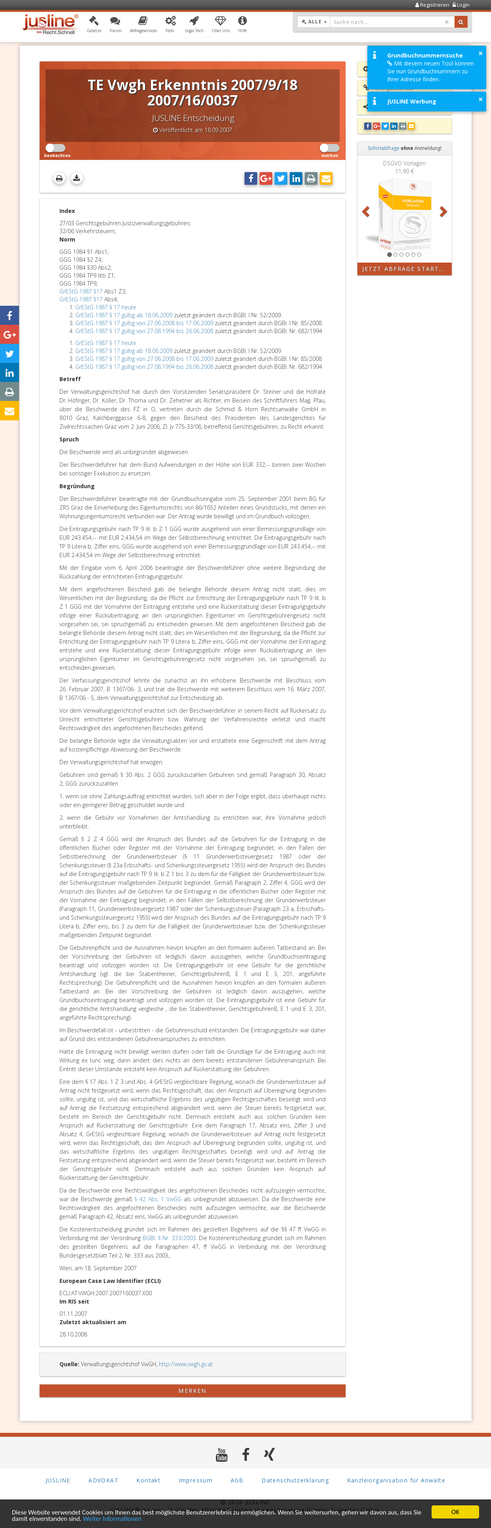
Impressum (196, 1480)
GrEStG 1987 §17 (81, 291)
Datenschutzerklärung (295, 1480)
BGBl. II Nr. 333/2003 (169, 1238)
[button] (94, 25)
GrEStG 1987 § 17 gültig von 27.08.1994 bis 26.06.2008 (144, 331)
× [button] (480, 53)
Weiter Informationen (123, 1519)
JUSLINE (58, 1480)
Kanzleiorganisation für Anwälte (396, 1480)
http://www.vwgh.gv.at (186, 1364)
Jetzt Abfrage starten (405, 268)
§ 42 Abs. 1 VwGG (157, 1199)
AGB (237, 1480)
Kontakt (148, 1480)
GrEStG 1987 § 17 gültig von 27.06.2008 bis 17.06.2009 (144, 323)
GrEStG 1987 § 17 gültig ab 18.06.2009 (123, 315)
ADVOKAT (103, 1480)
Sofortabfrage (383, 148)
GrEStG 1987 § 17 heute (105, 307)
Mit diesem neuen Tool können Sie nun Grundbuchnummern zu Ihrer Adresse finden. (430, 71)
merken (192, 1390)
